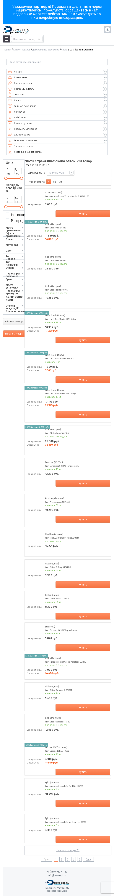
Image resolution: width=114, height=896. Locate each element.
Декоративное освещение (45, 49)
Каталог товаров (21, 49)
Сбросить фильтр (13, 321)
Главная (7, 49)
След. (88, 859)
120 (60, 182)
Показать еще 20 (67, 850)
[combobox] (60, 173)
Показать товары (14, 333)
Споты (64, 49)
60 (54, 182)
